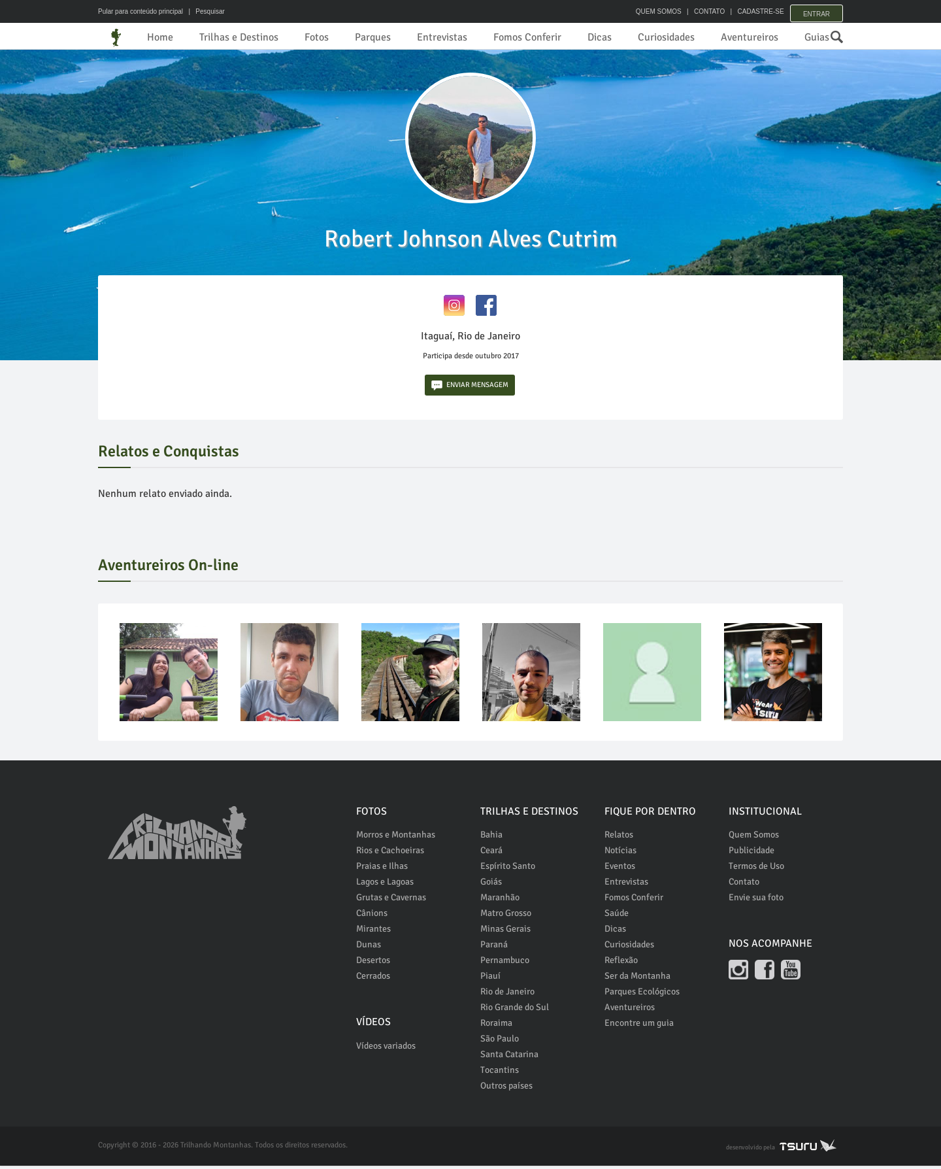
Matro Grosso (505, 916)
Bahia (491, 837)
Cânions (372, 916)
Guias (816, 37)
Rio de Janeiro (507, 994)
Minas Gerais (505, 932)
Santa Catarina (509, 1057)
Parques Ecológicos (642, 994)
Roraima (496, 1026)
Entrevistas (442, 37)
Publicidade (751, 853)
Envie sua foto (756, 900)
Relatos (618, 837)
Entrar (816, 11)
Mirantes (373, 932)
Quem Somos (754, 837)
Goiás (491, 884)
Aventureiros (749, 37)
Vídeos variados (386, 1049)
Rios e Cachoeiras (390, 853)
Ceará (491, 853)
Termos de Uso (756, 869)
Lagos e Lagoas (385, 884)
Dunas (368, 947)
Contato (744, 884)
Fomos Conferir (527, 37)
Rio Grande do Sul (514, 1010)
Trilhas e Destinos (238, 37)
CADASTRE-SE (752, 11)
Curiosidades (666, 37)
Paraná (494, 947)
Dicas (599, 37)
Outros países (506, 1088)
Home (160, 37)
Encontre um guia (639, 1026)
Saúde (616, 916)
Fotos (317, 37)
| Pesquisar (205, 11)
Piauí (490, 979)
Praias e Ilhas (382, 869)
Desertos (373, 963)
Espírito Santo (507, 869)
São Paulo (499, 1041)
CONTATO (700, 11)
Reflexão (621, 963)
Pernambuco (504, 963)
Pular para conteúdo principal (140, 11)
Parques (373, 37)
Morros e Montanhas (395, 837)
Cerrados (373, 979)
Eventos (619, 869)
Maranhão (500, 900)
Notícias (620, 853)
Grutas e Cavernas (391, 900)
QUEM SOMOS (650, 11)
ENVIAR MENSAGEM (469, 389)
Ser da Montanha (637, 979)
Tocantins (499, 1073)
